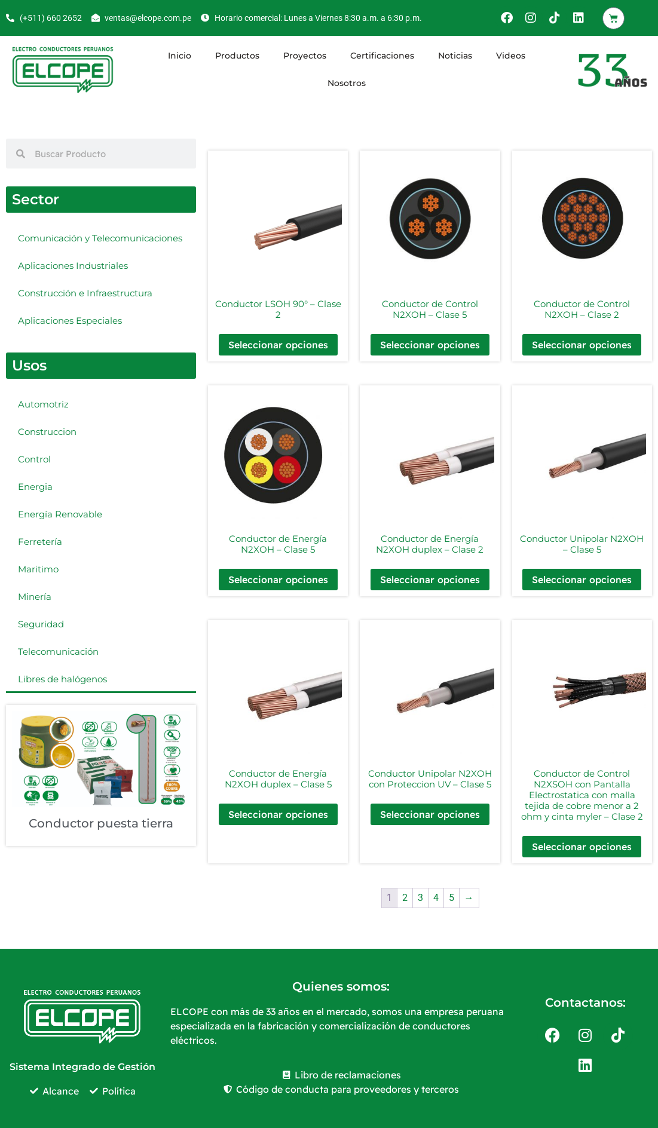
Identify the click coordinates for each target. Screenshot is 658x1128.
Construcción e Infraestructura (85, 293)
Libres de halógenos (62, 679)
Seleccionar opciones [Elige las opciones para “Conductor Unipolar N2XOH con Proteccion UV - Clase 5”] (430, 814)
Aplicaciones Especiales (70, 320)
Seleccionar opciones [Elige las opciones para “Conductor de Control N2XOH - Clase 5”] (430, 345)
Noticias (455, 55)
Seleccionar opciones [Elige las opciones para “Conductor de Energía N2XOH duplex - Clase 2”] (430, 580)
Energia (35, 486)
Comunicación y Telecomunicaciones (100, 238)
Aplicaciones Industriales (73, 265)
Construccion (47, 431)
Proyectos (304, 55)
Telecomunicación (58, 651)
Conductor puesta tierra (101, 823)
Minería (34, 596)
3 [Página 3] (420, 897)
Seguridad (41, 624)
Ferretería (40, 541)
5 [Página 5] (451, 897)
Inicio (179, 55)
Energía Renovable (60, 514)
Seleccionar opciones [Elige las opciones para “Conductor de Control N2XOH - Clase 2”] (582, 345)
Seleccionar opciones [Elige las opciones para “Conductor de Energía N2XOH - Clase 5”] (278, 580)
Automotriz (43, 404)
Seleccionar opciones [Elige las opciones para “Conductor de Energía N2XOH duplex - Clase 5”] (278, 814)
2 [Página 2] (405, 897)
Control (34, 459)
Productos (237, 55)
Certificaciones (382, 55)
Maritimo (38, 569)
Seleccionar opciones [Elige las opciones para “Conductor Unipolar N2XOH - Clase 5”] (582, 580)
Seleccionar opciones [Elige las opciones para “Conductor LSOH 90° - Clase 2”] (278, 345)
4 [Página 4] (436, 897)
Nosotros (347, 83)
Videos (510, 55)
